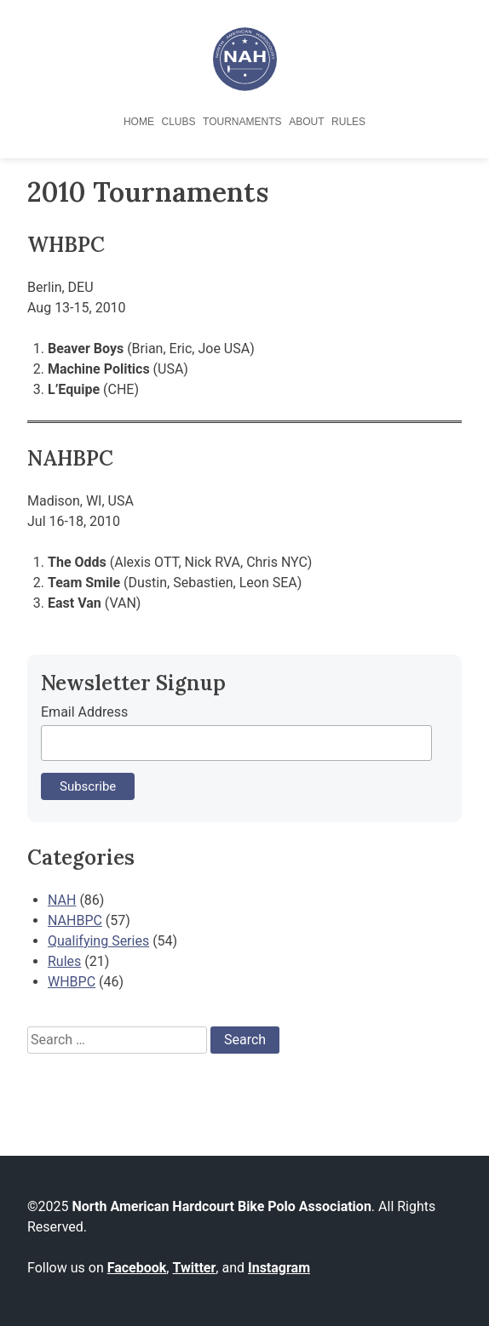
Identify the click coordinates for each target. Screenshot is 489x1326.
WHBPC (71, 982)
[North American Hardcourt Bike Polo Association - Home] (245, 86)
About (306, 122)
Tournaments (242, 122)
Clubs (178, 122)
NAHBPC (75, 920)
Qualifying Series (98, 941)
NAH (62, 900)
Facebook (137, 1268)
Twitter (194, 1268)
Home (139, 122)
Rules (348, 122)
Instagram (279, 1268)
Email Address (84, 712)
